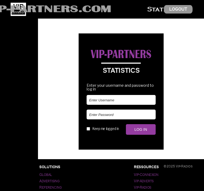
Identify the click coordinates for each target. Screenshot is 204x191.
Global (45, 174)
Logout (178, 9)
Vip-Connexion (146, 174)
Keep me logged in (105, 129)
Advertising (49, 181)
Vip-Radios (142, 187)
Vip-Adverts (144, 181)
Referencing (50, 187)
